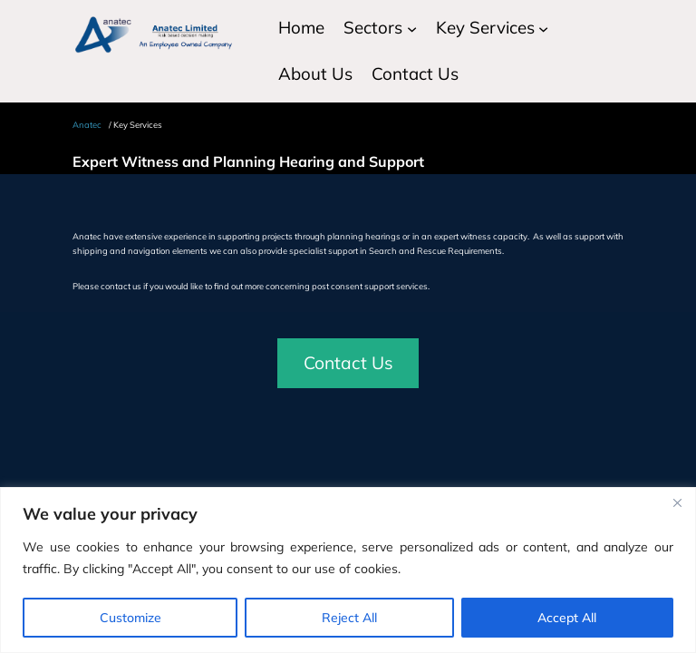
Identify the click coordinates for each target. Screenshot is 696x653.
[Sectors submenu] (412, 28)
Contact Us (348, 363)
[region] (348, 570)
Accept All (566, 617)
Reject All (349, 617)
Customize (130, 617)
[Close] (677, 502)
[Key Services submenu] (543, 28)
